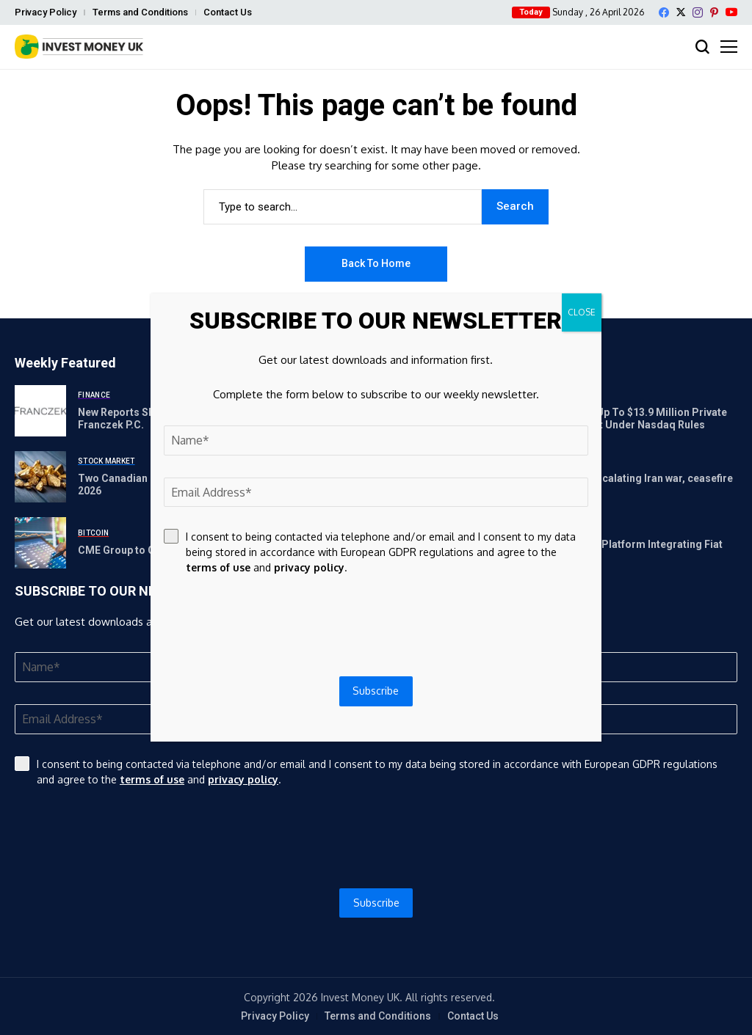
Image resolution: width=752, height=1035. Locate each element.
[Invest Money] (79, 46)
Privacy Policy (45, 12)
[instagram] (698, 12)
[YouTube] (731, 12)
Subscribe (376, 902)
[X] (680, 12)
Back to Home (376, 263)
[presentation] (376, 837)
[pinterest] (714, 12)
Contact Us (227, 12)
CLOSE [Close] (582, 312)
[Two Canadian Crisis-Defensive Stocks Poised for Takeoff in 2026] (40, 476)
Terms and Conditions (140, 12)
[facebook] (664, 12)
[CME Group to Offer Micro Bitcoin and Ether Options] (40, 542)
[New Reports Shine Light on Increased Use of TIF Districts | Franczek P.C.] (40, 410)
